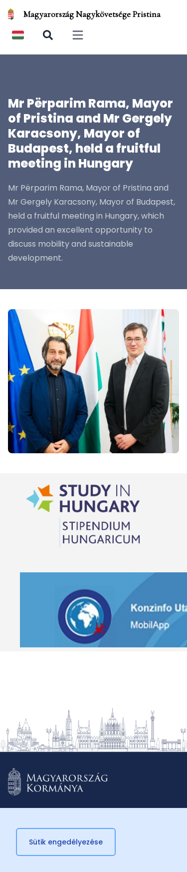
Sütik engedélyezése (66, 842)
